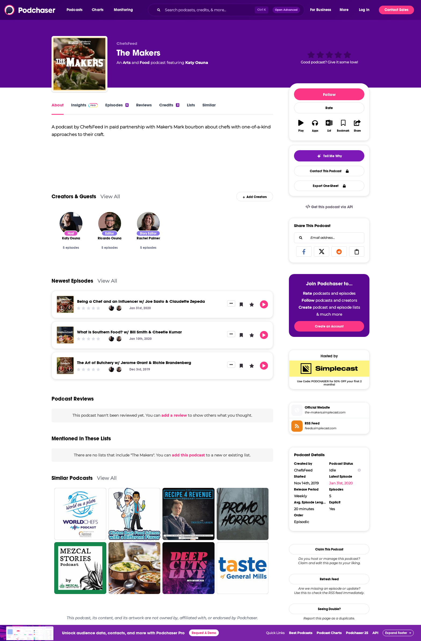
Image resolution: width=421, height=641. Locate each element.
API (375, 633)
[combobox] (226, 10)
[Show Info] (359, 470)
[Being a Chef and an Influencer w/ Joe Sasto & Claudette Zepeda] (65, 304)
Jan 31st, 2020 (341, 483)
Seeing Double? (329, 609)
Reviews (144, 104)
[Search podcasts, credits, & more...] (209, 10)
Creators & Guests (74, 196)
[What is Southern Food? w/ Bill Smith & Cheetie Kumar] (65, 335)
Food (145, 62)
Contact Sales (396, 10)
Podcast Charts (329, 633)
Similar (209, 104)
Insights (84, 104)
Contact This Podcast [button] (329, 171)
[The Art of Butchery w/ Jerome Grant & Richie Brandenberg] (65, 365)
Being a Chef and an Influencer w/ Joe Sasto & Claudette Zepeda (141, 301)
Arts (126, 62)
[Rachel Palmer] (148, 223)
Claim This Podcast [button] (329, 549)
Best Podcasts (300, 633)
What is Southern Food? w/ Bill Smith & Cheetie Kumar (129, 331)
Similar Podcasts (72, 478)
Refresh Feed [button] (329, 579)
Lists (191, 104)
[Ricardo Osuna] (109, 223)
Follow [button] (329, 94)
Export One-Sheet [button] (329, 186)
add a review (174, 415)
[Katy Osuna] (71, 223)
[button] (76, 10)
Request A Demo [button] (204, 633)
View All (110, 196)
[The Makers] (79, 64)
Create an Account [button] (329, 326)
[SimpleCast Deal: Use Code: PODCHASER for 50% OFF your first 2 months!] (329, 373)
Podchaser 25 (357, 633)
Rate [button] (329, 108)
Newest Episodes (72, 281)
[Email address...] (329, 238)
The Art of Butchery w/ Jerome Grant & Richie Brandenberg (134, 362)
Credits (169, 104)
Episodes (117, 104)
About (58, 104)
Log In (364, 10)
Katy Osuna (196, 62)
